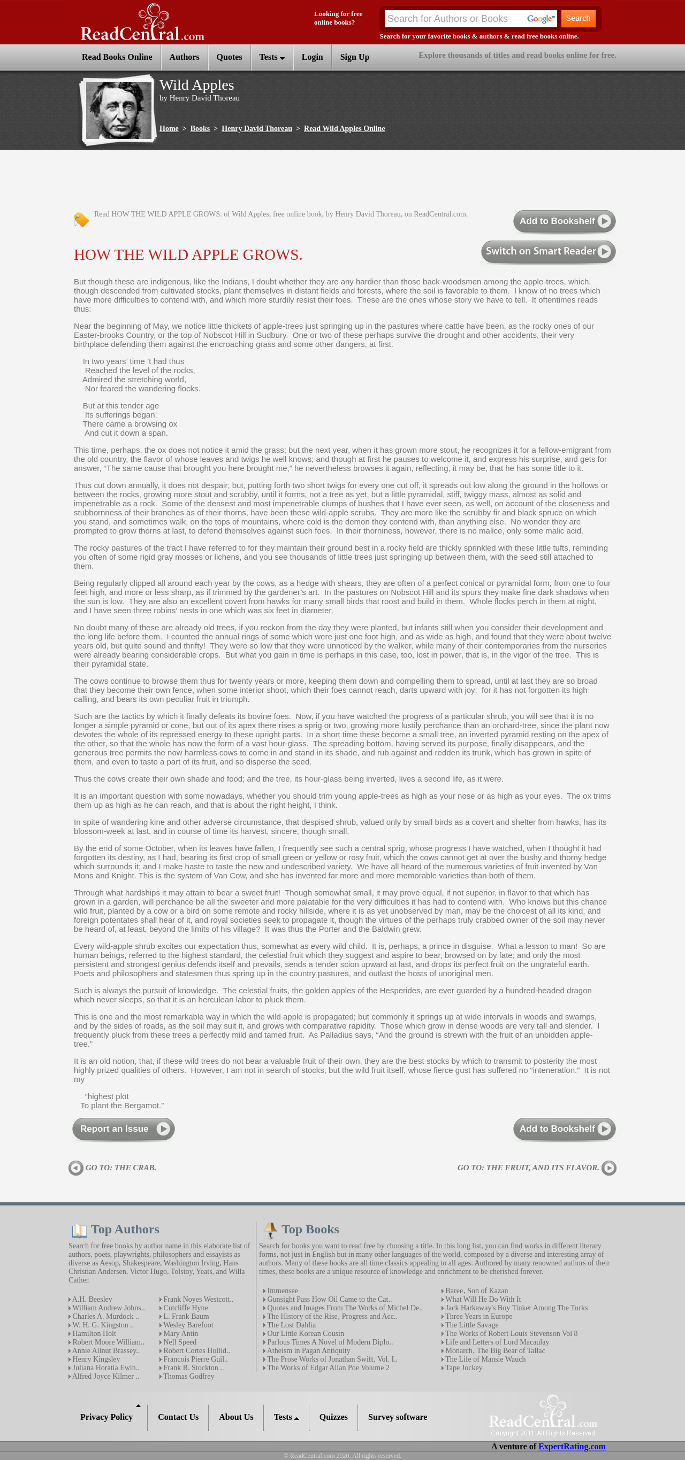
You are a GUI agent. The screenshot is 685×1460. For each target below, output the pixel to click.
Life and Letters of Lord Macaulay (496, 1342)
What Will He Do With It (482, 1299)
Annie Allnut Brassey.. (105, 1351)
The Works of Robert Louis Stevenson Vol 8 (511, 1334)
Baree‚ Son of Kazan (476, 1291)
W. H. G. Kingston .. (102, 1325)
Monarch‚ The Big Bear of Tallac (494, 1351)
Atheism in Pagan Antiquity (308, 1351)
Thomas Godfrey (188, 1376)
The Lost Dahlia (290, 1325)
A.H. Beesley (91, 1299)
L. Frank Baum (185, 1316)
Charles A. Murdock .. (105, 1316)
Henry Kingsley (95, 1359)
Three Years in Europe (478, 1316)
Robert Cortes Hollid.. (196, 1351)
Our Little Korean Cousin (304, 1334)
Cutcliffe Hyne (185, 1308)
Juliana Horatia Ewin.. (105, 1368)
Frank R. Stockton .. (193, 1368)
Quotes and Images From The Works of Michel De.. (344, 1308)
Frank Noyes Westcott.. (197, 1299)
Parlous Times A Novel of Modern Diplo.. (329, 1342)
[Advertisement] (263, 181)
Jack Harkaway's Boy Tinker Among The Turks (516, 1308)
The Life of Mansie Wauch (485, 1359)
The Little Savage (471, 1325)
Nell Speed (179, 1342)
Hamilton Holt (93, 1334)
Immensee (281, 1291)
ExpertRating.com (572, 1446)
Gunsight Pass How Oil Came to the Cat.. (328, 1299)
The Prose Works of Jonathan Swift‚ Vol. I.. (331, 1359)
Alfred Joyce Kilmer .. (105, 1376)
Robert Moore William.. (107, 1342)
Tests (272, 56)
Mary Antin (180, 1334)
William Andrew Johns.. (108, 1308)
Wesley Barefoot (188, 1325)
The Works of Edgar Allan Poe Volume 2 (327, 1368)
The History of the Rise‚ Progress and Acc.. (331, 1316)
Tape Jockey (463, 1368)
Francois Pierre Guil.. (195, 1359)
